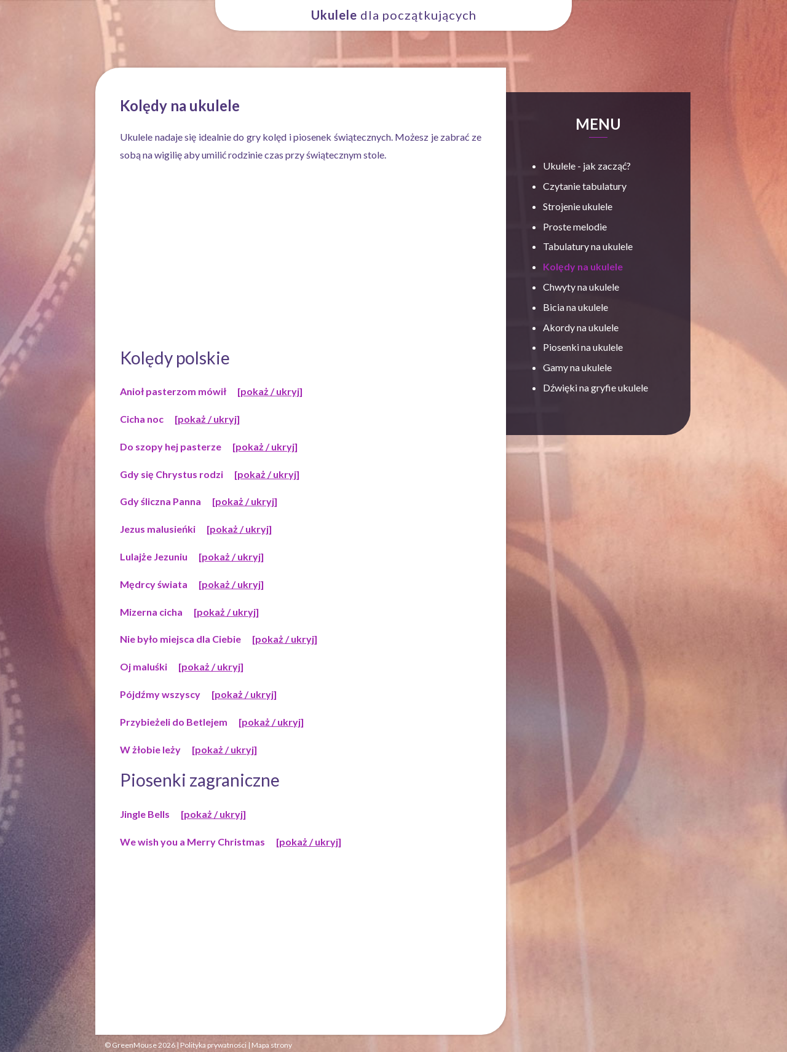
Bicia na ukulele (575, 307)
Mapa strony (271, 1045)
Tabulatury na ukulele (588, 246)
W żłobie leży (150, 749)
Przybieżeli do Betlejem (173, 722)
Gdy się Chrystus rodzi (171, 474)
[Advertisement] (300, 256)
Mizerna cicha (151, 612)
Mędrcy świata (154, 584)
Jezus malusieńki (158, 529)
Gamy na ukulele (577, 367)
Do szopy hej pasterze (170, 446)
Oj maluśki (143, 666)
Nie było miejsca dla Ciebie (180, 639)
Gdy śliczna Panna (160, 501)
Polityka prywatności (213, 1045)
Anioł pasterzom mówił (173, 391)
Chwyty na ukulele (581, 286)
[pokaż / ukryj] (270, 391)
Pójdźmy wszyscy (160, 694)
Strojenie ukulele (577, 206)
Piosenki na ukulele (583, 347)
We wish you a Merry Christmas (192, 841)
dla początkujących (394, 14)
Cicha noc (142, 419)
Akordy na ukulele (581, 327)
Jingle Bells (145, 814)
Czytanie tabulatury (585, 186)
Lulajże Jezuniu (154, 556)
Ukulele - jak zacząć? (587, 165)
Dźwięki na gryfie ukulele (595, 387)
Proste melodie (575, 226)
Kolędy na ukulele (583, 266)
